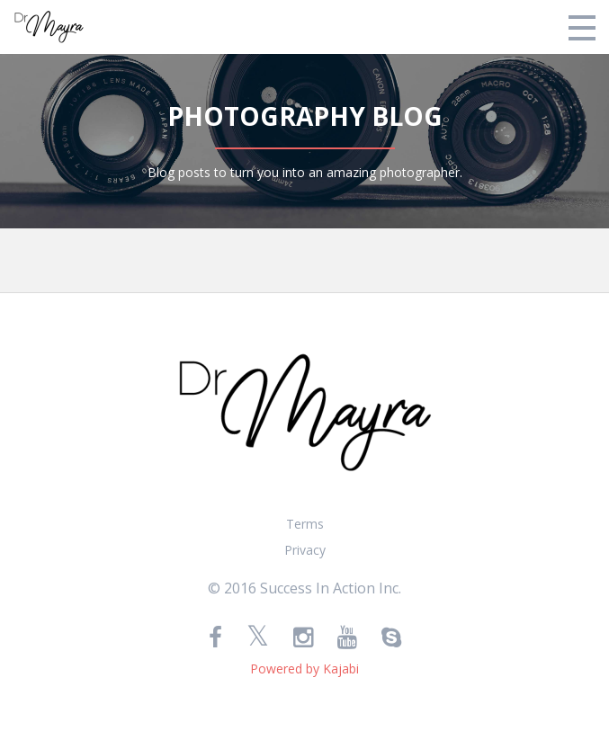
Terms (305, 523)
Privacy (305, 549)
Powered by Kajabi (304, 668)
